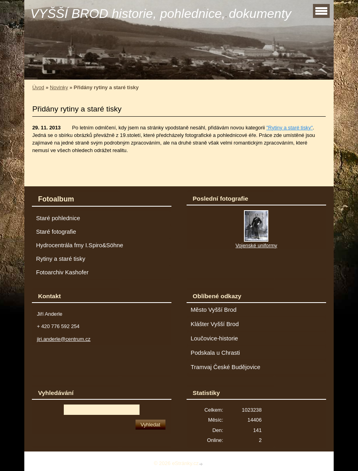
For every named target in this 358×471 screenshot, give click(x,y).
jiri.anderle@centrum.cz (63, 339)
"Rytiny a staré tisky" (289, 128)
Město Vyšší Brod (213, 310)
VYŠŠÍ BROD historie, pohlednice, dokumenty (160, 13)
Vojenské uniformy (256, 245)
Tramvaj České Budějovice (225, 367)
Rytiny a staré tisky (60, 259)
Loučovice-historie (214, 338)
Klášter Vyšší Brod (215, 324)
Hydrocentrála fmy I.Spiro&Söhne (79, 245)
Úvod (38, 87)
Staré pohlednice (58, 218)
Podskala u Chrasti (215, 353)
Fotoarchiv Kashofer (62, 272)
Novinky (59, 87)
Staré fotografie (56, 232)
